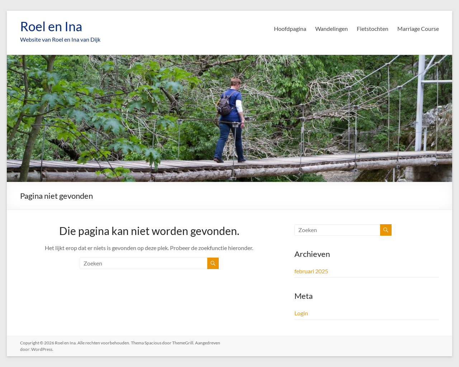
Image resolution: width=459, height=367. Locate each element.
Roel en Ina (51, 26)
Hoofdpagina (290, 28)
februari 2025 (311, 271)
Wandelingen (331, 28)
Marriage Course (418, 28)
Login (301, 313)
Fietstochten (372, 28)
